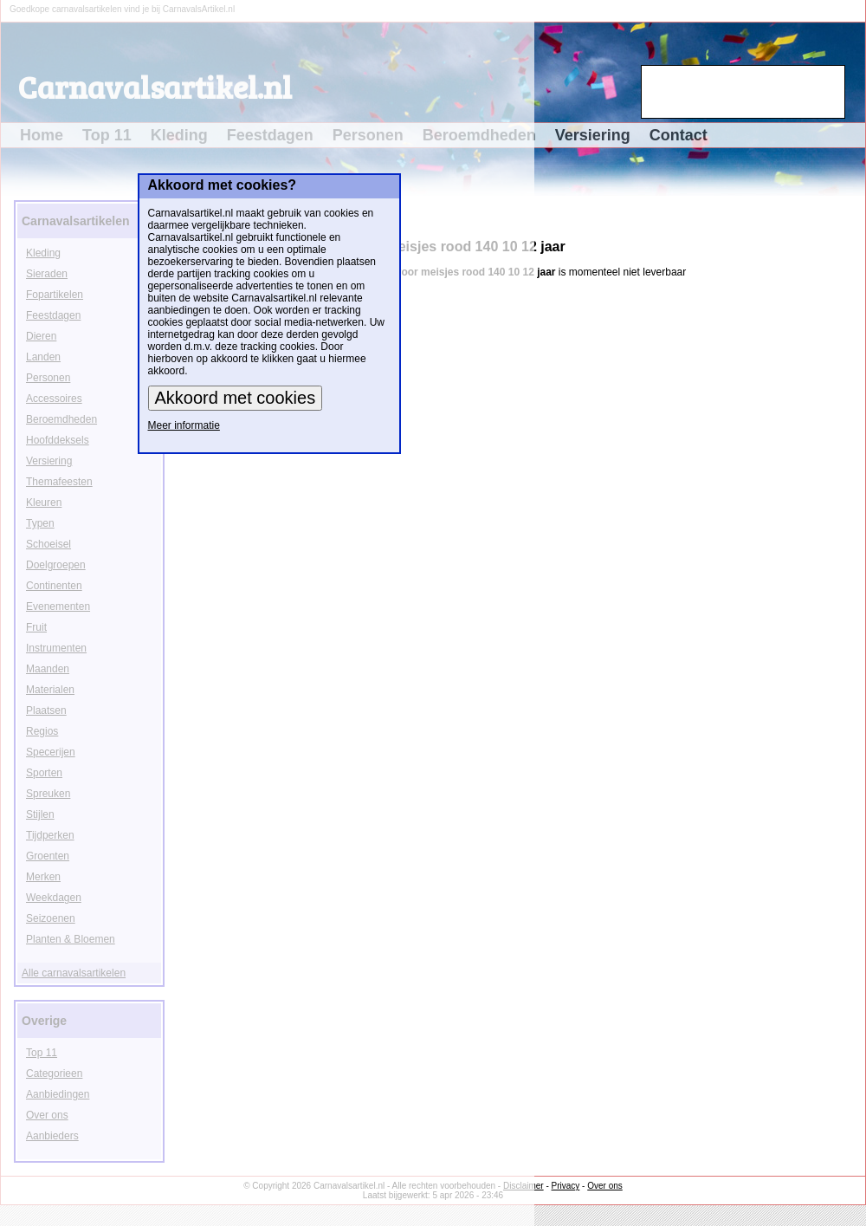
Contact (679, 135)
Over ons (605, 1185)
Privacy (566, 1185)
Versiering (592, 135)
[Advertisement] (811, 456)
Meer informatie (184, 425)
